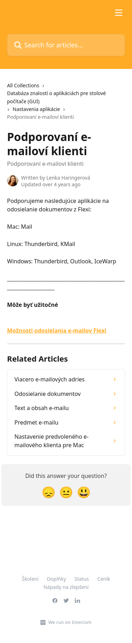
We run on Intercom (69, 622)
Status (82, 578)
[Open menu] (118, 12)
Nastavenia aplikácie (36, 109)
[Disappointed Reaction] (48, 492)
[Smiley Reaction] (84, 492)
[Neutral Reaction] (66, 492)
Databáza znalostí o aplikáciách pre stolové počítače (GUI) (56, 97)
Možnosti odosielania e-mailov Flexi (56, 330)
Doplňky (56, 578)
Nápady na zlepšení (65, 587)
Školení (30, 578)
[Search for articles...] (66, 45)
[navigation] (66, 104)
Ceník (104, 578)
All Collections (23, 85)
